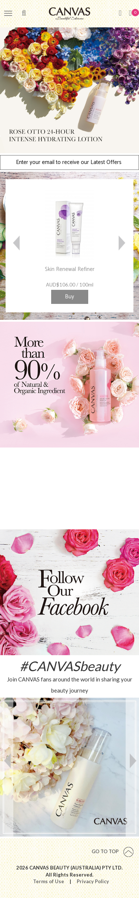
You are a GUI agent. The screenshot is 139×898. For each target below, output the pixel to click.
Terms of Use (48, 881)
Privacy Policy (93, 881)
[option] (69, 90)
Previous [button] (16, 245)
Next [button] (122, 245)
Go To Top (112, 851)
